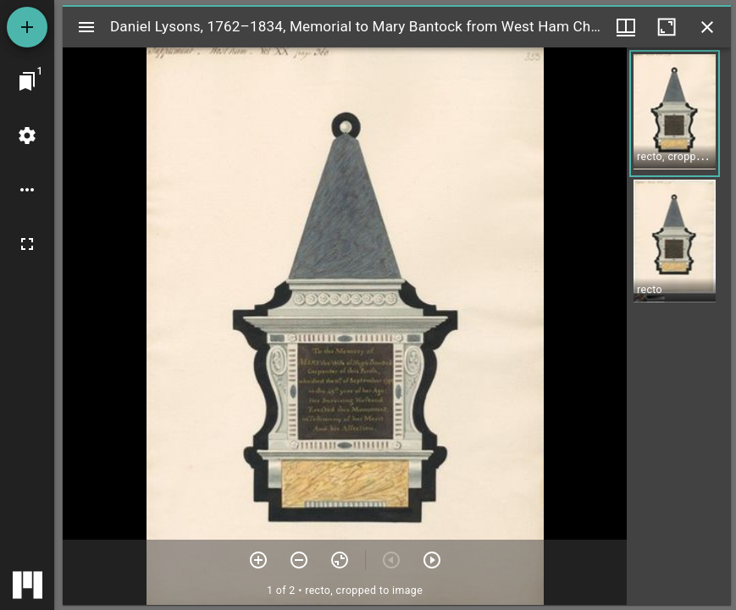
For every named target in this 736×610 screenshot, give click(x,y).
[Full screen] (27, 244)
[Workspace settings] (27, 135)
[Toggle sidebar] (86, 27)
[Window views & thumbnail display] (626, 27)
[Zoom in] (258, 560)
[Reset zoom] (339, 560)
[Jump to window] (27, 81)
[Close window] (707, 27)
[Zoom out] (299, 560)
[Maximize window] (666, 27)
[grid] (679, 326)
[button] (675, 113)
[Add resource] (27, 27)
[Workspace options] (27, 189)
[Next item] (432, 560)
